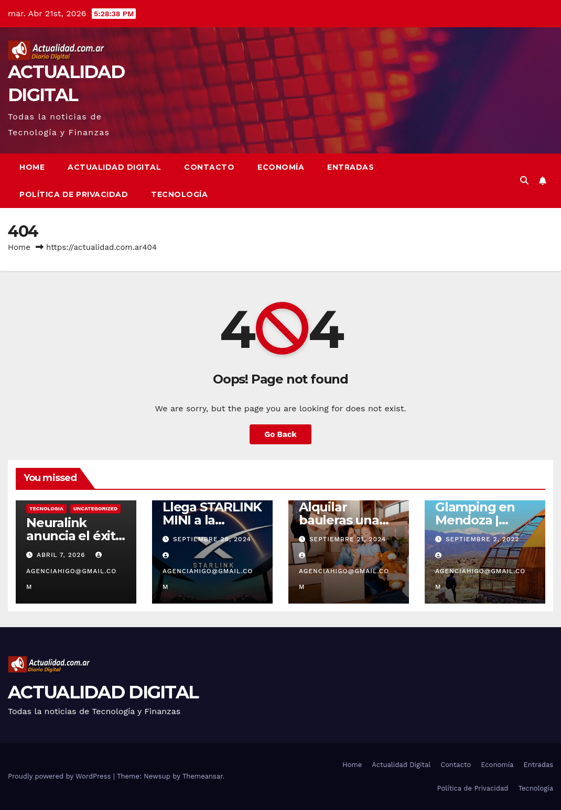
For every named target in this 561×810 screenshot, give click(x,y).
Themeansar (202, 776)
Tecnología (179, 194)
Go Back (280, 434)
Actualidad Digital (114, 167)
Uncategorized (95, 508)
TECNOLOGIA (46, 508)
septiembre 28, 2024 (212, 539)
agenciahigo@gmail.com (71, 571)
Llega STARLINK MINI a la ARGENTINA (212, 520)
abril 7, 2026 (62, 555)
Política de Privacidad (73, 194)
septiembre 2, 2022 (482, 539)
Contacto (209, 167)
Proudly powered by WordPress (60, 776)
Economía (280, 167)
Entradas (350, 167)
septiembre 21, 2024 (347, 539)
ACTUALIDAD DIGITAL (103, 692)
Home (32, 167)
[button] (524, 180)
